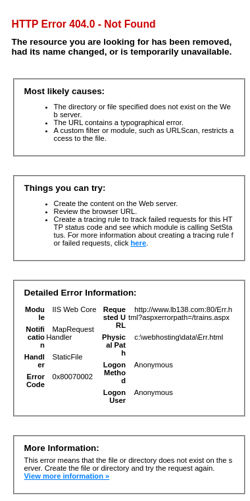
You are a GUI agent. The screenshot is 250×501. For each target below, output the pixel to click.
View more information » (67, 476)
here (139, 243)
